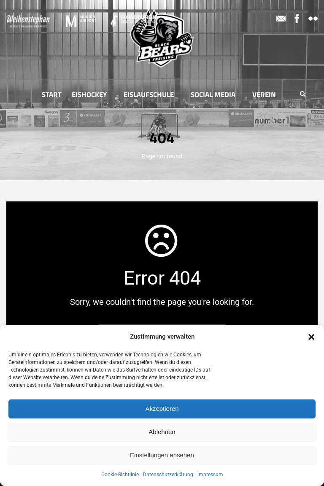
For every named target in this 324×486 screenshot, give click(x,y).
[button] (311, 337)
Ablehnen (161, 431)
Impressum (210, 475)
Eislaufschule (149, 94)
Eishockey (89, 94)
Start (52, 94)
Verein (264, 94)
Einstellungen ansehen (162, 455)
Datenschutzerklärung (168, 475)
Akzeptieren (161, 408)
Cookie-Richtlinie (120, 475)
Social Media (213, 94)
